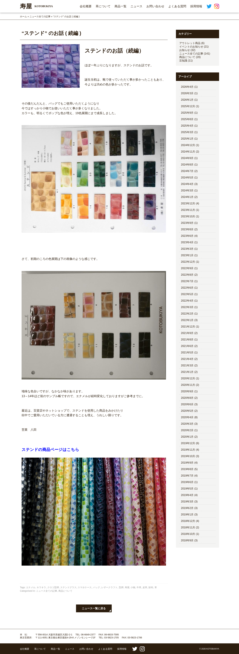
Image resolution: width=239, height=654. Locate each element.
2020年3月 (187, 423)
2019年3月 (187, 501)
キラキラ (41, 587)
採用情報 (196, 6)
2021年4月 (187, 359)
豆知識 (183, 60)
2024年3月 (187, 190)
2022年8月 (187, 274)
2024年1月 (187, 197)
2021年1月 (187, 372)
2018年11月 (188, 527)
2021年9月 (187, 333)
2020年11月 (188, 384)
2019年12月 (188, 443)
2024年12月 (188, 145)
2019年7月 (187, 475)
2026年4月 (187, 86)
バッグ (96, 587)
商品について (65, 591)
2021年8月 (187, 339)
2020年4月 (187, 417)
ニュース (136, 6)
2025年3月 (187, 132)
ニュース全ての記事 (40, 16)
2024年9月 (187, 158)
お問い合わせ (155, 6)
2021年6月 (187, 346)
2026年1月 (187, 99)
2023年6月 (187, 235)
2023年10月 (188, 216)
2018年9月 (187, 540)
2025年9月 (187, 112)
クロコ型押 (53, 587)
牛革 (139, 587)
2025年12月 (188, 106)
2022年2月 (187, 313)
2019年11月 (188, 449)
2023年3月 (187, 248)
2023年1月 (187, 255)
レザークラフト (109, 587)
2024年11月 (188, 151)
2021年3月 (187, 365)
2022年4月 (187, 300)
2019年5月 (187, 488)
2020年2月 (187, 430)
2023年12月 (188, 203)
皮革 (145, 587)
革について (103, 6)
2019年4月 (187, 495)
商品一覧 (120, 6)
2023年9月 (187, 222)
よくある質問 (177, 6)
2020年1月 (187, 436)
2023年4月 (187, 242)
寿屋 (127, 587)
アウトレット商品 (189, 43)
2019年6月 (187, 482)
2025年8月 (187, 119)
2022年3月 (187, 307)
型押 (121, 587)
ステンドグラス (68, 587)
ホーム (23, 16)
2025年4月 (187, 125)
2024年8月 (187, 164)
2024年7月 (187, 171)
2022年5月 (187, 294)
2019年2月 (187, 508)
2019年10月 (188, 456)
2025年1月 (187, 138)
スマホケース (85, 587)
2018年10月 (188, 534)
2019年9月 (187, 462)
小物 (133, 587)
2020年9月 (187, 391)
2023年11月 (188, 210)
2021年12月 (188, 326)
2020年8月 (187, 397)
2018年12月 (188, 521)
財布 (151, 587)
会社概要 (86, 6)
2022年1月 (187, 320)
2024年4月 (187, 184)
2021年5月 (187, 352)
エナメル (30, 587)
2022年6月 (187, 287)
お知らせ (184, 50)
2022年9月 (187, 268)
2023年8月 (187, 229)
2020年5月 (187, 410)
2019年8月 (187, 469)
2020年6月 (187, 404)
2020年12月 (188, 378)
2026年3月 (187, 93)
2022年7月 (187, 281)
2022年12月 (188, 261)
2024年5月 (187, 177)
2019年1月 (187, 514)
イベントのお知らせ (191, 46)
